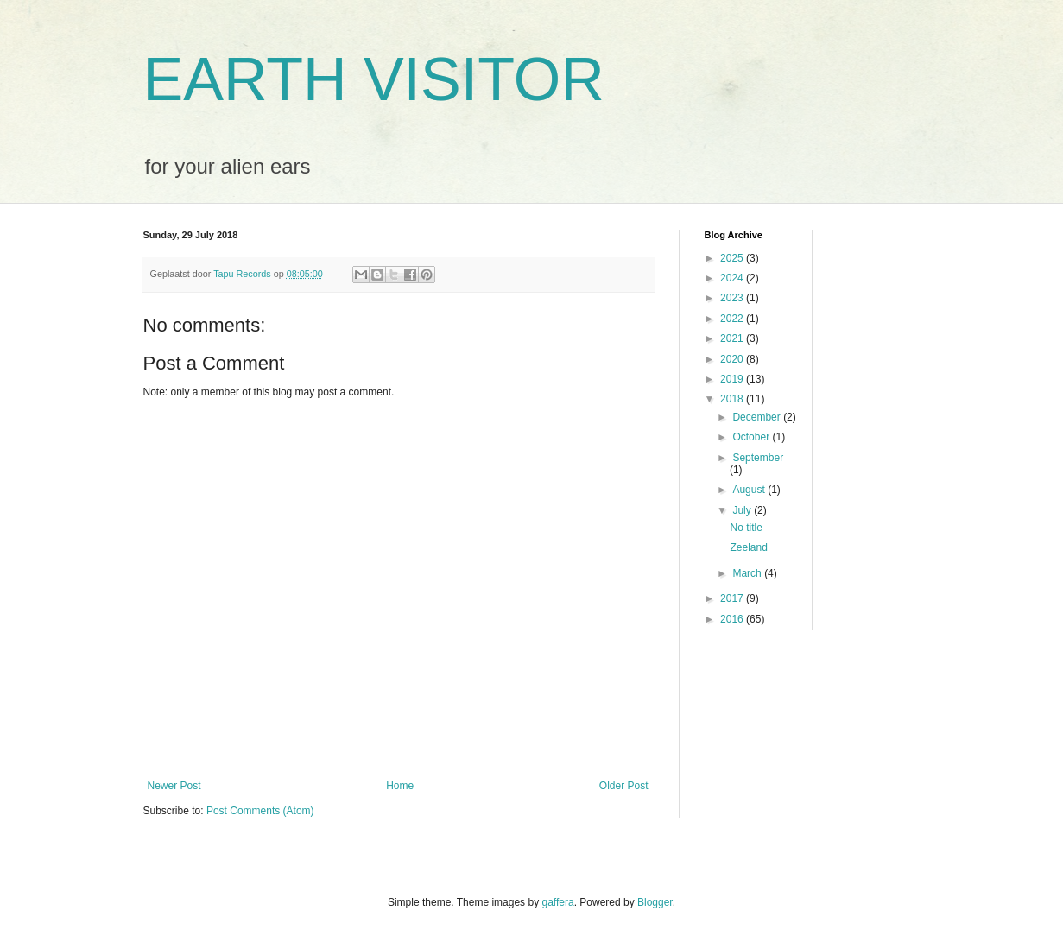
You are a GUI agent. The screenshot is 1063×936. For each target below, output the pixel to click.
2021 (733, 338)
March (748, 573)
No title (746, 528)
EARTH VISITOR (373, 79)
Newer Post (174, 786)
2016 (733, 619)
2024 (733, 278)
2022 (733, 319)
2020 (733, 359)
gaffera (557, 902)
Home (400, 786)
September (757, 458)
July (743, 510)
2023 (733, 298)
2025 (733, 258)
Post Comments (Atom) (260, 811)
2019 (733, 379)
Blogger (655, 902)
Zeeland (748, 547)
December (757, 417)
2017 (733, 598)
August (750, 490)
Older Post (624, 786)
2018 (733, 399)
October (752, 437)
